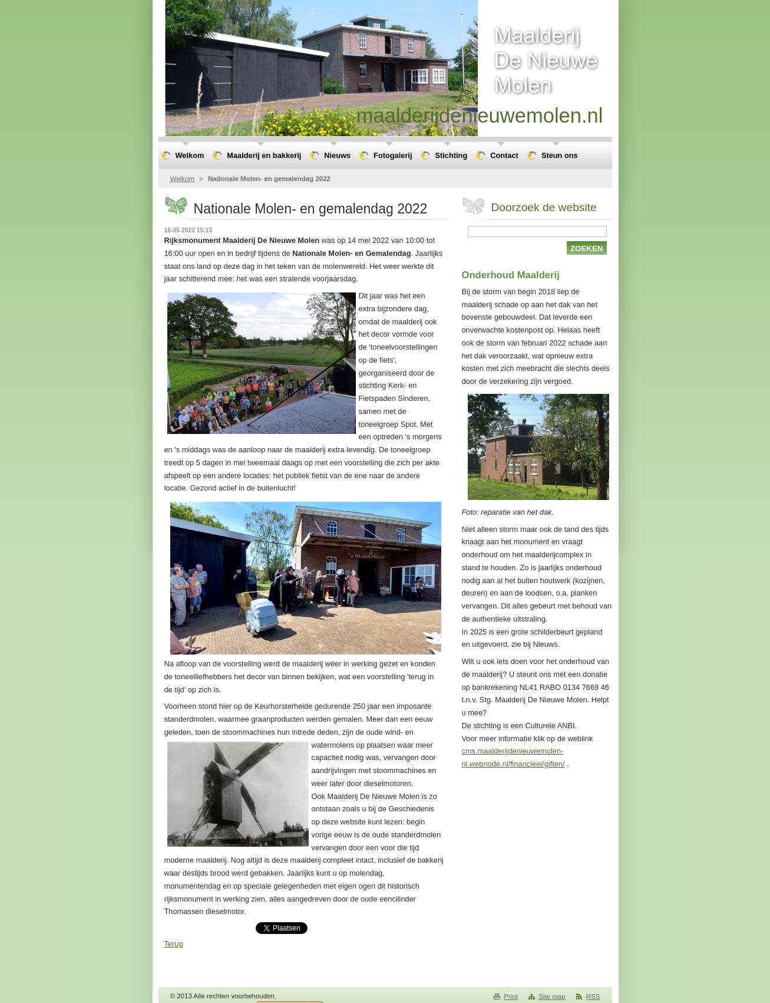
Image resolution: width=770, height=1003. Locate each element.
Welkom (182, 178)
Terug (173, 943)
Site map (551, 996)
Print (511, 996)
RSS (593, 996)
